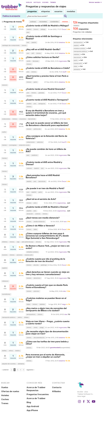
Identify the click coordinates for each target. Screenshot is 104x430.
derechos (37, 278)
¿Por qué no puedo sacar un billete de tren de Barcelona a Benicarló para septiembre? (47, 124)
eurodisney (6, 294)
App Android (33, 406)
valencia (40, 142)
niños (11, 350)
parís (35, 82)
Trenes (53, 2)
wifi (33, 53)
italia (35, 229)
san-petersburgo (27, 242)
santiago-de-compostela (10, 45)
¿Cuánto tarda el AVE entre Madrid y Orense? (44, 163)
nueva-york (28, 255)
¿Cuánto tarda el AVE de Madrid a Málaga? (47, 25)
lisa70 (64, 142)
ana (65, 221)
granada (41, 93)
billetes (4, 242)
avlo (35, 203)
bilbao (26, 317)
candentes (54, 22)
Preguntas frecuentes (38, 394)
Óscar (64, 29)
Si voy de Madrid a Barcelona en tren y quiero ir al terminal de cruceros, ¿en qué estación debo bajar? (46, 113)
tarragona (42, 103)
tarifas (4, 350)
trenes (36, 29)
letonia (38, 242)
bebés (17, 350)
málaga (43, 29)
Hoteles (37, 2)
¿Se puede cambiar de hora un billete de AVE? (46, 150)
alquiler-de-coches (9, 364)
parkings (44, 265)
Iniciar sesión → (95, 2)
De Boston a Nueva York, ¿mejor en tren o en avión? (47, 247)
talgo (28, 304)
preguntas (32, 11)
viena (35, 327)
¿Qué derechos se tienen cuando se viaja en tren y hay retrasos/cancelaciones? (47, 273)
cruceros (23, 119)
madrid (29, 29)
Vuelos (29, 2)
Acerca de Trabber (36, 398)
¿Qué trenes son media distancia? (43, 217)
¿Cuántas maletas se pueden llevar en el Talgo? (46, 299)
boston (4, 255)
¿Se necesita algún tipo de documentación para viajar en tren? (47, 332)
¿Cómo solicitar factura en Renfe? (42, 57)
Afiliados (56, 391)
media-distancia (39, 221)
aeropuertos (31, 314)
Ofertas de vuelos (10, 391)
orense (29, 168)
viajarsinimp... (62, 203)
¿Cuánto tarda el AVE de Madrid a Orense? (47, 207)
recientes (43, 22)
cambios (34, 155)
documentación (39, 337)
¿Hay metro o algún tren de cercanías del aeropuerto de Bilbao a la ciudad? (46, 309)
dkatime (62, 42)
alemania (21, 364)
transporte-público (8, 317)
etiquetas (45, 11)
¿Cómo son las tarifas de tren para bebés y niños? (47, 342)
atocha (36, 265)
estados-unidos (32, 252)
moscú (4, 85)
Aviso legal (81, 396)
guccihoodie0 (55, 347)
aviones (19, 255)
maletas (42, 304)
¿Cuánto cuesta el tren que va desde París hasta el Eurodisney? (47, 286)
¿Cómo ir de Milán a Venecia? (40, 225)
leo (65, 119)
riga (18, 242)
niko (64, 291)
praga (41, 327)
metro (20, 317)
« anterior (5, 370)
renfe (28, 61)
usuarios (58, 11)
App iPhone (32, 410)
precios (36, 291)
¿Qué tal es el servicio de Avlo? (41, 199)
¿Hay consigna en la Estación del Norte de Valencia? (46, 137)
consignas (13, 145)
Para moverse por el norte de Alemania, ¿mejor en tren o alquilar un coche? (45, 355)
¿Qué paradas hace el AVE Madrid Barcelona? (43, 176)
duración (30, 214)
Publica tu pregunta (11, 16)
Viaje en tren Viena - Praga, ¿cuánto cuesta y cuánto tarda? (47, 322)
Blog (29, 402)
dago (64, 304)
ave (28, 32)
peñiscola (37, 129)
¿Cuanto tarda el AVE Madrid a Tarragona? (47, 99)
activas (33, 22)
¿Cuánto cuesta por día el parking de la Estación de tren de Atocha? (45, 260)
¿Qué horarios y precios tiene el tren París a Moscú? (47, 77)
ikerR (64, 72)
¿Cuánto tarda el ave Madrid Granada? (45, 89)
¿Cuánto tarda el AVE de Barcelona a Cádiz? (48, 68)
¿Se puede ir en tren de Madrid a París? (45, 188)
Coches (45, 2)
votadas (65, 22)
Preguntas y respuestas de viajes (46, 6)
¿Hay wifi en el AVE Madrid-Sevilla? (43, 49)
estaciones (6, 119)
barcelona (31, 119)
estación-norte (24, 145)
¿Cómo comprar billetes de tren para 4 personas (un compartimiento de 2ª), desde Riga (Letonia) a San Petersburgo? (47, 235)
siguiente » (30, 370)
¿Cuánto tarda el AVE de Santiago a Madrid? (44, 37)
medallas (71, 11)
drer (65, 314)
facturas (35, 61)
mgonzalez (63, 61)
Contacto (57, 387)
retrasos (5, 281)
